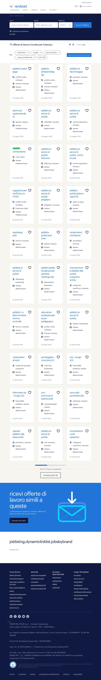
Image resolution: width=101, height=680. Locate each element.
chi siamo (53, 10)
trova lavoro (15, 10)
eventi (12, 591)
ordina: (79, 44)
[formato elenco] (70, 44)
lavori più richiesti (16, 597)
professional (56, 581)
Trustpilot (9, 621)
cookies (32, 674)
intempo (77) (14, 549)
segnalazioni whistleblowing (49, 674)
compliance (78, 585)
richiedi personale (37, 578)
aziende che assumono (18, 594)
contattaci (34, 582)
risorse (44, 10)
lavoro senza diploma (17, 587)
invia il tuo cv (14, 607)
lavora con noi (79, 578)
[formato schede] (73, 44)
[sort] (86, 43)
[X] (15, 616)
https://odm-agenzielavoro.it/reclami (28, 667)
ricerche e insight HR (38, 588)
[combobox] (22, 25)
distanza (62, 20)
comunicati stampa (81, 595)
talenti (26, 10)
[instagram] (27, 616)
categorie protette (16, 604)
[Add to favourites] (29, 68)
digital (54, 584)
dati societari (78, 598)
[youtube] (23, 616)
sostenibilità (78, 582)
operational (56, 577)
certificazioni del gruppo (82, 592)
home (11, 15)
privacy (12, 674)
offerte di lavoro (19, 15)
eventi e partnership (81, 588)
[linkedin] (11, 616)
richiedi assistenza (86, 2)
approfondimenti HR (38, 585)
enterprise (56, 587)
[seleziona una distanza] (66, 25)
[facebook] (19, 616)
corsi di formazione (16, 578)
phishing (66, 674)
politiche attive (15, 601)
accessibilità (77, 674)
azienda (34, 10)
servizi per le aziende (38, 575)
